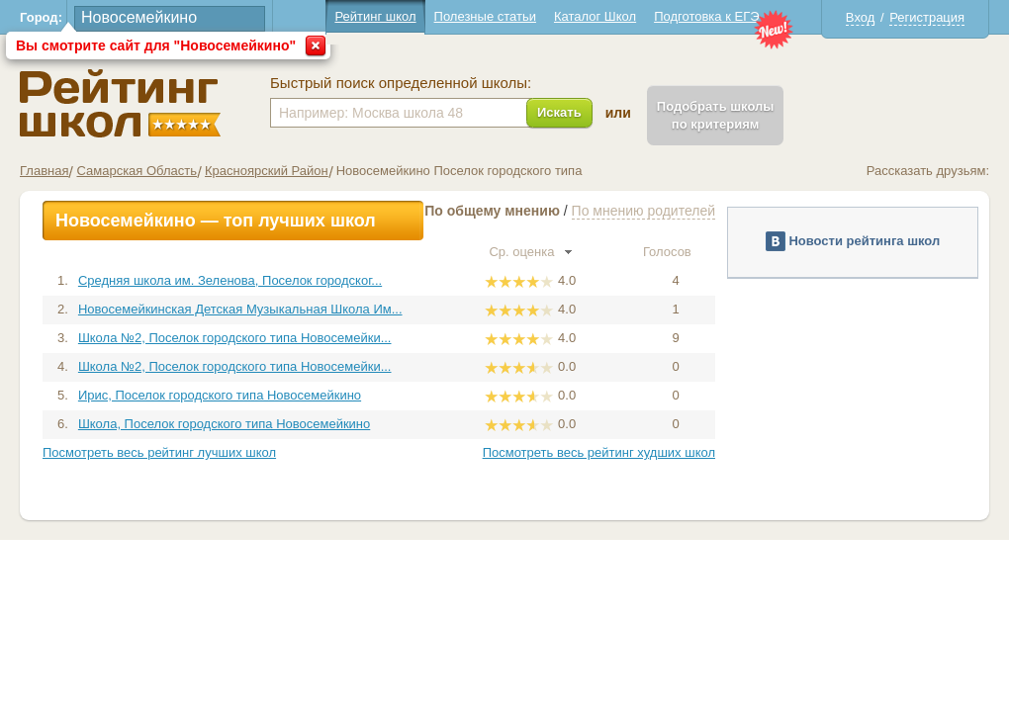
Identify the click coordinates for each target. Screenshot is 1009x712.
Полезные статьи (485, 16)
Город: (41, 17)
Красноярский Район (266, 170)
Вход (860, 17)
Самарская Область (136, 170)
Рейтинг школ (374, 16)
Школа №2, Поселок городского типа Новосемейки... (235, 337)
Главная (44, 170)
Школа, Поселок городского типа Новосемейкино (224, 423)
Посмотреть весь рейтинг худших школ (599, 452)
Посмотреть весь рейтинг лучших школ (159, 452)
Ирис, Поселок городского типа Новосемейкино (219, 395)
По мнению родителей (643, 211)
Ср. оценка (530, 251)
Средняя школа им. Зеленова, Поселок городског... (230, 280)
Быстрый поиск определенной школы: (400, 83)
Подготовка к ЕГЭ (706, 16)
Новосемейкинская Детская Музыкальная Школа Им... (240, 309)
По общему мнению (492, 211)
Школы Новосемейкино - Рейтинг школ (120, 103)
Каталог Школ (595, 16)
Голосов (675, 251)
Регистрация (926, 17)
